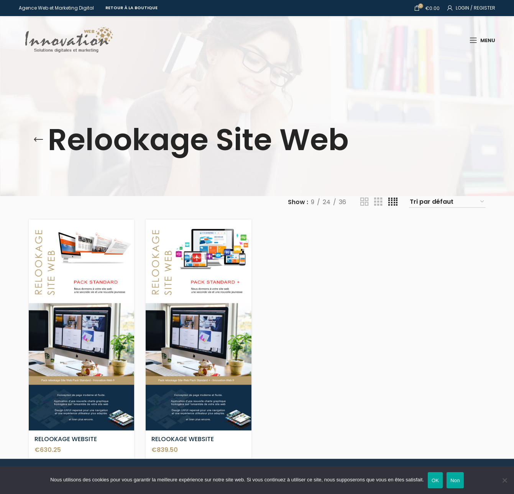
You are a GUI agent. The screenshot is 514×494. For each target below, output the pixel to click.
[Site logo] (67, 39)
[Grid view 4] (392, 202)
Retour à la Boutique (131, 8)
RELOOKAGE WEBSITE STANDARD (65, 443)
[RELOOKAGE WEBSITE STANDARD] (82, 324)
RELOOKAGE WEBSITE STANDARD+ (182, 443)
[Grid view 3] (378, 202)
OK (435, 480)
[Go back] (38, 139)
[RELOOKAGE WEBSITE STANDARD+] (198, 324)
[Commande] (447, 202)
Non (455, 480)
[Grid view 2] (364, 202)
